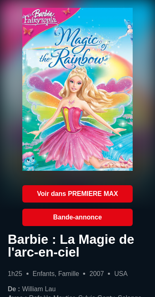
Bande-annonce (77, 217)
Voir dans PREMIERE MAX (77, 193)
